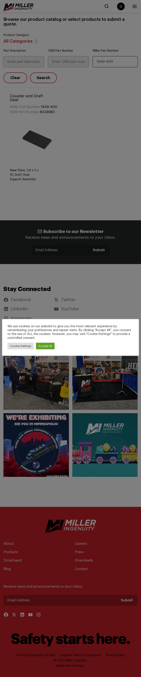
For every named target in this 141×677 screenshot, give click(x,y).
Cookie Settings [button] (20, 346)
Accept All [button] (45, 346)
